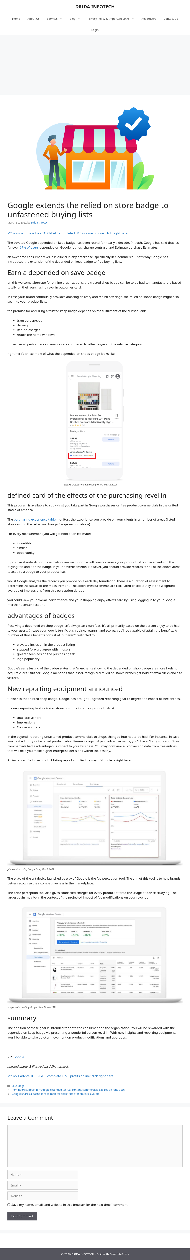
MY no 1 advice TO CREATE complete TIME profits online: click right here (60, 1076)
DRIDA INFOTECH (95, 6)
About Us (33, 18)
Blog (77, 18)
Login (95, 30)
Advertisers (149, 18)
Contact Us (171, 18)
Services (56, 18)
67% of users (29, 247)
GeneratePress (119, 1254)
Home (16, 18)
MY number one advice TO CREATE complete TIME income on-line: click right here (67, 233)
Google (19, 1057)
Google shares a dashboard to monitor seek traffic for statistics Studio (55, 1094)
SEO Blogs (18, 1086)
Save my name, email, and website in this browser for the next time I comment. (70, 1204)
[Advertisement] (95, 63)
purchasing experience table (35, 519)
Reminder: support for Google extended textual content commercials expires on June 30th (68, 1089)
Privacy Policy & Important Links (113, 18)
